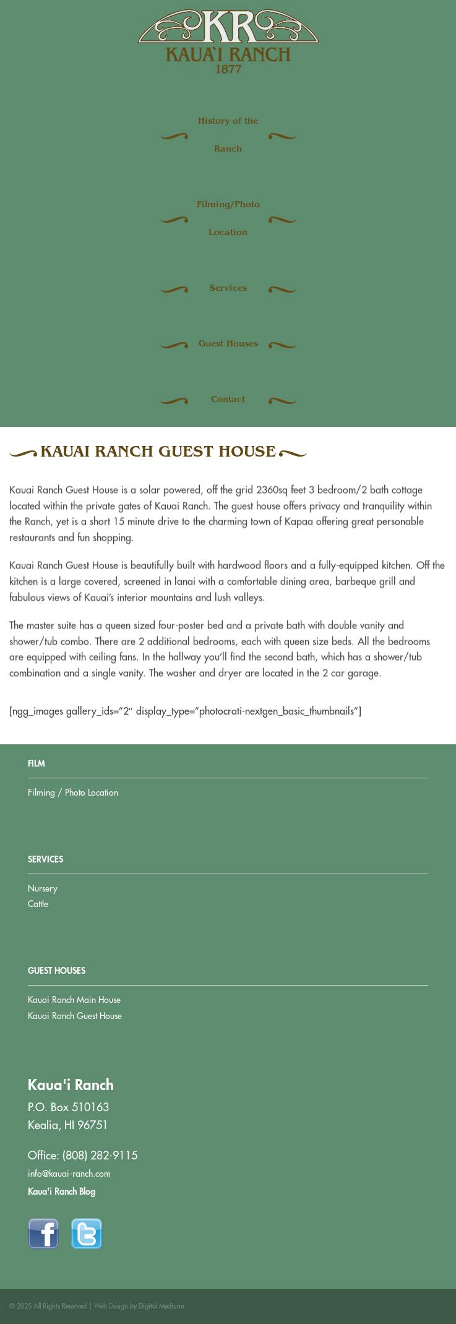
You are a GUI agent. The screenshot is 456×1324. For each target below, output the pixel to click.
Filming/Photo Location (228, 219)
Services (228, 289)
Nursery (43, 888)
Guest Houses (228, 344)
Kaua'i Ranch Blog (61, 1191)
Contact (228, 400)
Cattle (38, 904)
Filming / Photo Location (73, 792)
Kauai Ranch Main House (74, 999)
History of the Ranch (228, 136)
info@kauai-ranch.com (69, 1173)
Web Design (111, 1306)
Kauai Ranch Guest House (75, 1016)
